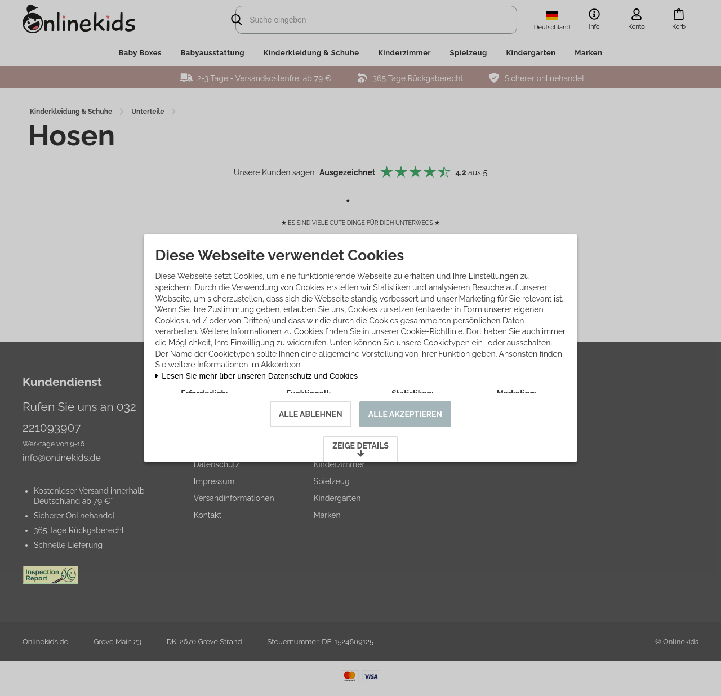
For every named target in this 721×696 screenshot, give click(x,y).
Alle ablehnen (310, 434)
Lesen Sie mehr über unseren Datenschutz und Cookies (261, 360)
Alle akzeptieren (405, 434)
